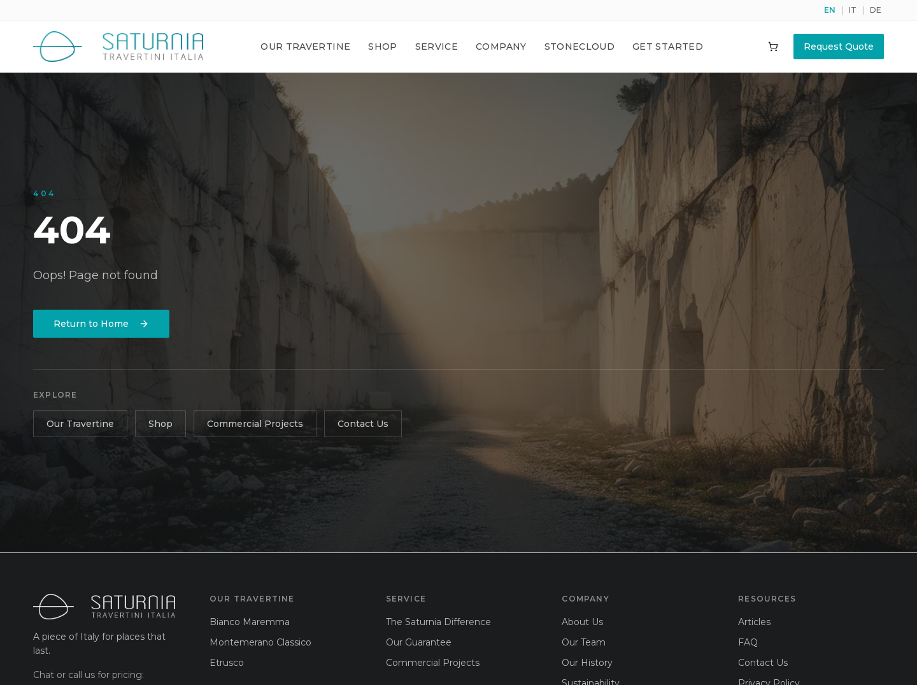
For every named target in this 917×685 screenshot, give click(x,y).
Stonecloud (579, 46)
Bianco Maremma (250, 622)
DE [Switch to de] (875, 10)
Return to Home (101, 324)
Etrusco (227, 662)
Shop (382, 46)
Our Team (584, 642)
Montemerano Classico (260, 642)
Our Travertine (305, 46)
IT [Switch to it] (853, 10)
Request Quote (839, 46)
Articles (754, 622)
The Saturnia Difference (438, 622)
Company (501, 46)
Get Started (667, 46)
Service (436, 46)
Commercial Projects (255, 425)
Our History (587, 662)
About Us (582, 622)
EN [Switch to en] (829, 10)
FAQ (748, 642)
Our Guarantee (418, 642)
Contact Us (363, 425)
